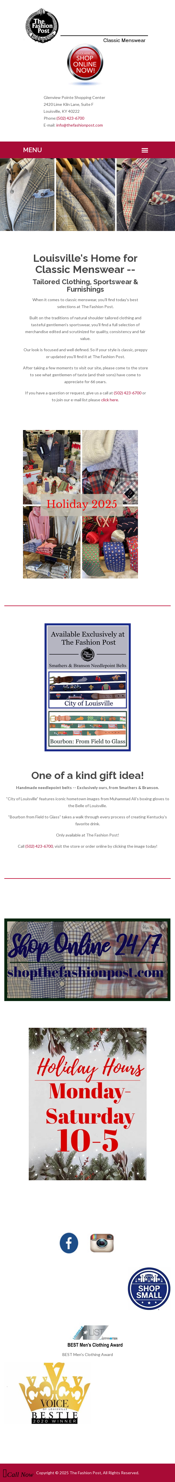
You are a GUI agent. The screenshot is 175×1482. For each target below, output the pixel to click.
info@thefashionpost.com (79, 125)
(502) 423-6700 (70, 118)
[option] (87, 194)
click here (109, 399)
